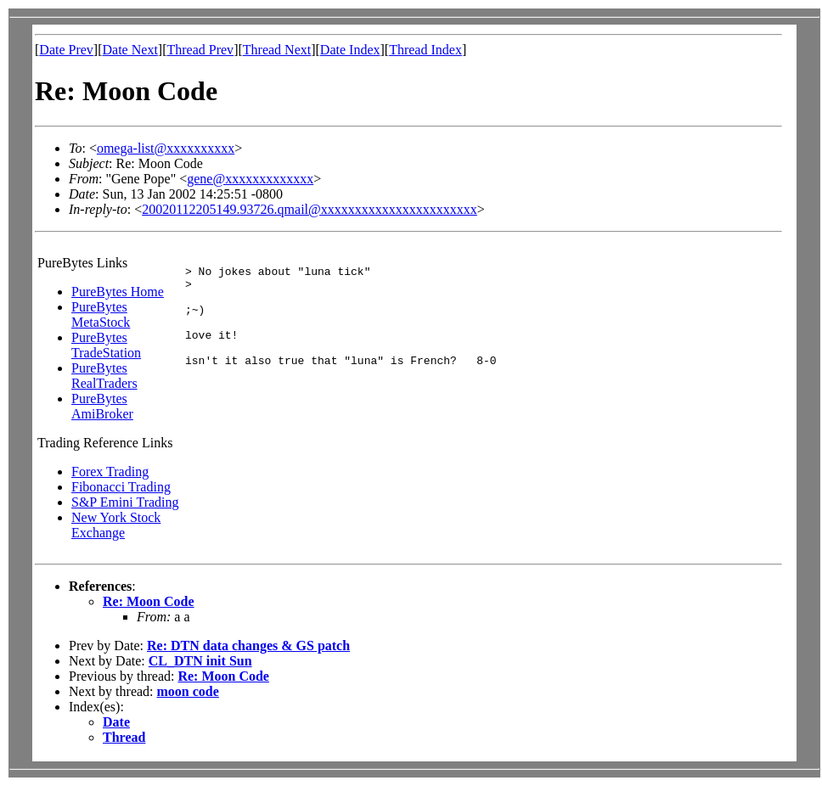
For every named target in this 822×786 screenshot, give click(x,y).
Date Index (350, 49)
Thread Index (425, 49)
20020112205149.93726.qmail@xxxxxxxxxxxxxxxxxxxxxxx (309, 209)
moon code (188, 691)
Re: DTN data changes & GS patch (248, 645)
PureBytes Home (117, 291)
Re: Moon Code (148, 601)
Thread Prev (200, 49)
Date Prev (66, 49)
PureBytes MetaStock (100, 314)
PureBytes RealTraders (104, 375)
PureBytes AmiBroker (102, 406)
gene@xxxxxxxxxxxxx (250, 178)
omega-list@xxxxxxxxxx (165, 148)
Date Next (130, 49)
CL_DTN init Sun (200, 661)
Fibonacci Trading (121, 487)
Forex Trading (110, 471)
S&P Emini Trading (125, 502)
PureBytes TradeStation (106, 345)
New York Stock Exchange (115, 525)
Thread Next (277, 49)
